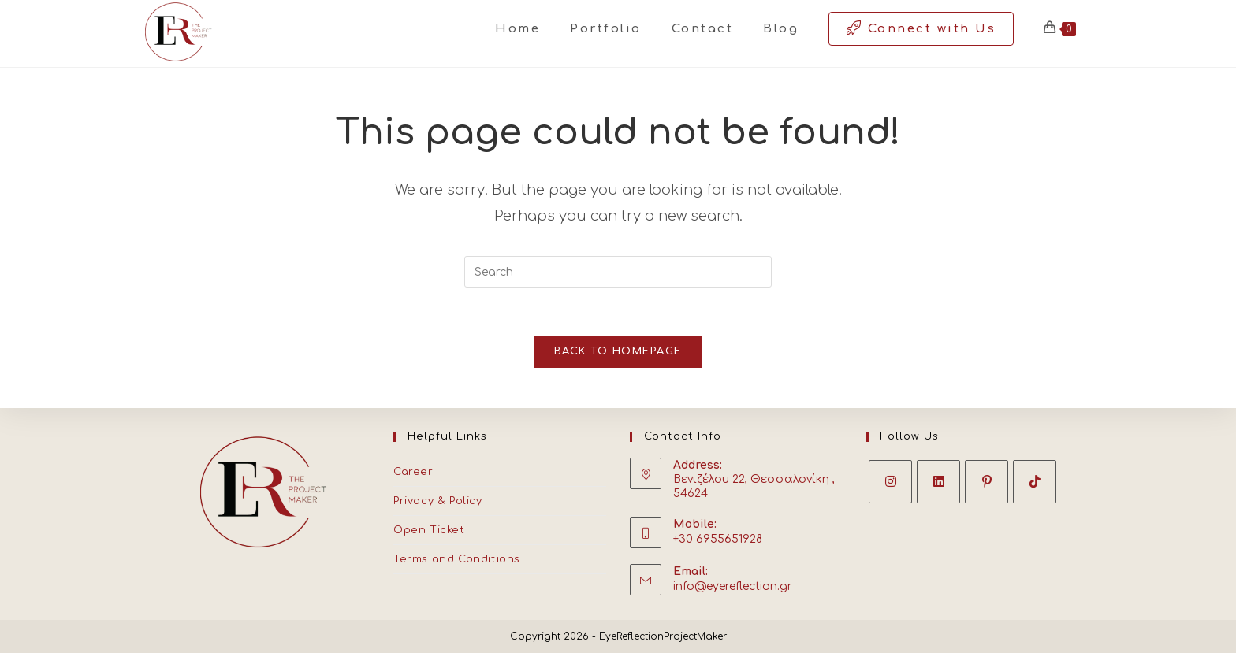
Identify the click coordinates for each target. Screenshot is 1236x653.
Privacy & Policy (437, 500)
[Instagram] (890, 481)
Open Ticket (429, 530)
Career (413, 471)
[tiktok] (1034, 481)
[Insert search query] (618, 272)
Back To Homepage (618, 351)
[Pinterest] (986, 481)
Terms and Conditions (456, 559)
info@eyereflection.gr (732, 586)
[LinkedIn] (938, 481)
